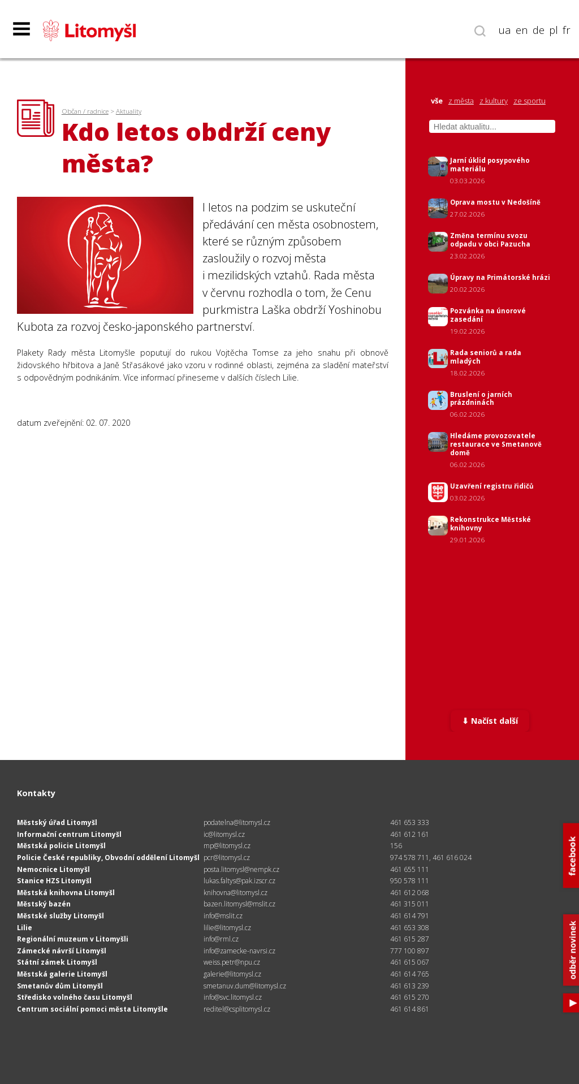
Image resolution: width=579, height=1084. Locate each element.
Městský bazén (44, 904)
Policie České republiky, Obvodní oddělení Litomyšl (108, 857)
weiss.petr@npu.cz (232, 962)
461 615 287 (409, 939)
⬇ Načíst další (490, 720)
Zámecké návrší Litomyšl (61, 951)
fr (567, 30)
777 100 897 (409, 951)
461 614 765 (409, 974)
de (539, 30)
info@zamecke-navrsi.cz (239, 951)
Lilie (24, 927)
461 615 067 (409, 962)
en (522, 30)
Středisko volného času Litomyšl (74, 997)
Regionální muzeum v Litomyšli (72, 939)
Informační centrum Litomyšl (69, 834)
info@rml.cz (221, 939)
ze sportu (529, 101)
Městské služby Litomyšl (60, 916)
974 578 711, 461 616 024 (431, 857)
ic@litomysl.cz (224, 834)
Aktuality (128, 111)
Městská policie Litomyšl (61, 845)
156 (396, 845)
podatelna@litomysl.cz (237, 822)
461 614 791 (409, 916)
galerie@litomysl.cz (232, 974)
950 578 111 (409, 881)
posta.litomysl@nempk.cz (241, 869)
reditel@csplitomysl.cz (237, 1009)
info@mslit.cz (223, 916)
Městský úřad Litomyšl (57, 822)
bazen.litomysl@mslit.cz (239, 904)
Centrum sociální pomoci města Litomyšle (92, 1009)
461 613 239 (409, 986)
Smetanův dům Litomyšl (60, 986)
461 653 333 (409, 822)
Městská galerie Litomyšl (62, 974)
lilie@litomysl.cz (227, 927)
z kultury (493, 101)
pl (553, 30)
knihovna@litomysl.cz (235, 892)
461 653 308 (409, 927)
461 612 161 (409, 834)
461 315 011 (409, 904)
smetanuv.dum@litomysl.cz (245, 986)
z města (461, 101)
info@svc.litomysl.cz (233, 997)
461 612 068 (409, 892)
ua (505, 30)
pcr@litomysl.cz (227, 857)
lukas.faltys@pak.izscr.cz (239, 881)
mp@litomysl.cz (227, 845)
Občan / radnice (85, 111)
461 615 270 (409, 997)
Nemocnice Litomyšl (53, 869)
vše (437, 101)
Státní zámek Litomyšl (57, 962)
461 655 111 (409, 869)
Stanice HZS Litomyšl (54, 881)
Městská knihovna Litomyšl (66, 892)
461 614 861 (409, 1009)
